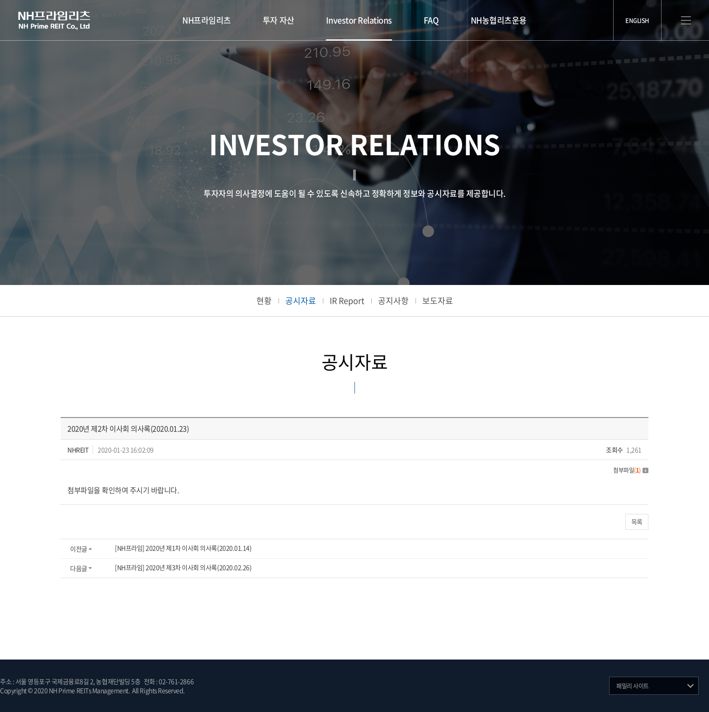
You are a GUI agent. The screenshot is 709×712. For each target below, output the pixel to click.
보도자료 (437, 300)
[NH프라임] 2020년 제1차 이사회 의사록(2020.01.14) (183, 547)
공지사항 (393, 300)
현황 (264, 300)
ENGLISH (637, 20)
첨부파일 (630, 469)
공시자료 (300, 300)
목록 (637, 521)
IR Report (347, 300)
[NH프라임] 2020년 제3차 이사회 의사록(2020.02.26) (183, 567)
